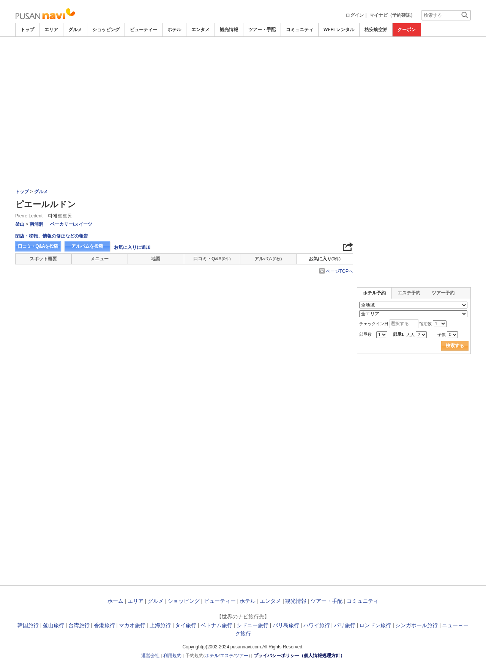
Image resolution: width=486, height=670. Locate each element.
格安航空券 (375, 29)
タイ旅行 (185, 625)
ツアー (241, 655)
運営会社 (150, 655)
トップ (27, 29)
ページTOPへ (339, 271)
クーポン (407, 29)
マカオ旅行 (132, 625)
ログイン (355, 15)
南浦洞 (36, 224)
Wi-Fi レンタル (338, 29)
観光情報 (229, 29)
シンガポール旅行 (416, 625)
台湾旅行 (79, 625)
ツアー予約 (443, 293)
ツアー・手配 (262, 29)
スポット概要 (43, 258)
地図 (155, 258)
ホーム (115, 601)
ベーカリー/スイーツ (71, 224)
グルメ (75, 29)
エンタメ (200, 29)
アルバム (268, 258)
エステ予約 (409, 293)
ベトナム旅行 (216, 625)
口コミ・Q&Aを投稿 (38, 246)
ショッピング (106, 29)
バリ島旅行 (286, 625)
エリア (51, 29)
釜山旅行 (53, 625)
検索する (455, 345)
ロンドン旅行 (375, 625)
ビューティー (143, 29)
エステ (227, 655)
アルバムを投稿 (87, 246)
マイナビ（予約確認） (392, 15)
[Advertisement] (243, 58)
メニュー (99, 258)
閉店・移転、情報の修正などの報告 (51, 236)
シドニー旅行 (252, 625)
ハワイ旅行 (316, 625)
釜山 (19, 224)
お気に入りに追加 (132, 247)
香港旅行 (104, 625)
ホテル (174, 29)
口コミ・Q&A (212, 258)
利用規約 (172, 655)
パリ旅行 (344, 625)
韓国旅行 (28, 625)
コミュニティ (299, 29)
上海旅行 (160, 625)
